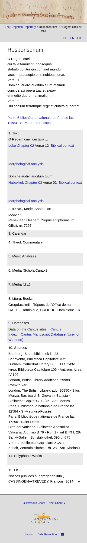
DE (65, 38)
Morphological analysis (26, 164)
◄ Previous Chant (34, 503)
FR (79, 38)
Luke (12, 145)
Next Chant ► (57, 503)
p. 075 (65, 437)
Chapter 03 (33, 182)
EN (72, 38)
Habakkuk (16, 182)
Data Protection (47, 534)
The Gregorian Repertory (20, 27)
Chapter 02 (25, 145)
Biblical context (62, 145)
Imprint (29, 534)
